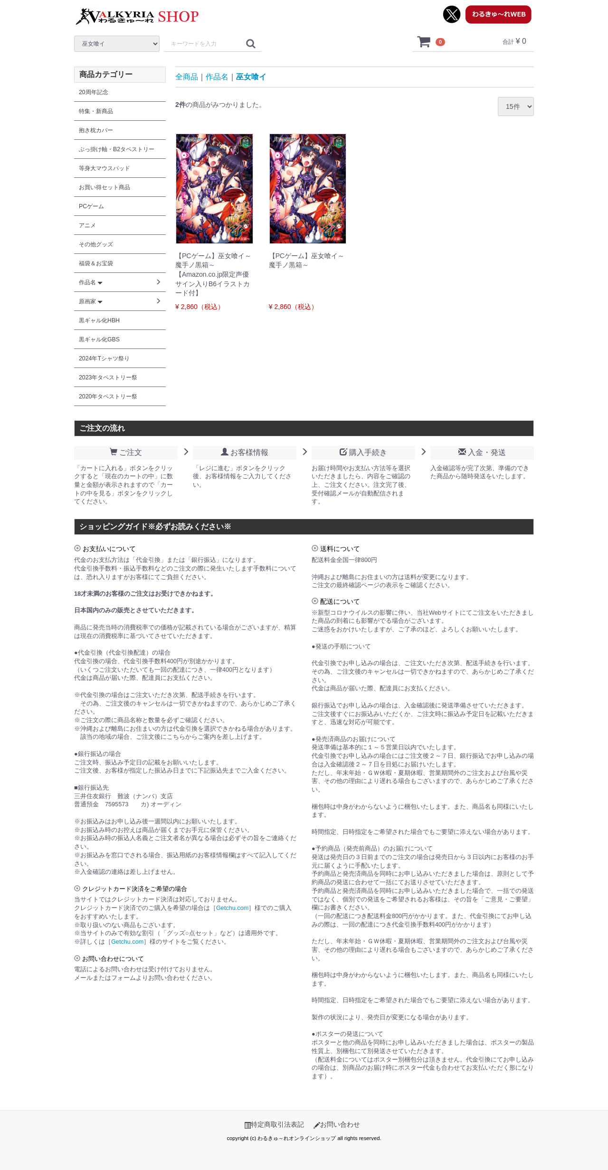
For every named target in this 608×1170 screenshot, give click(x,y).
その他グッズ (96, 244)
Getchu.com (232, 908)
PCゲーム (91, 206)
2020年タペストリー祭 (108, 396)
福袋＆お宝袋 (96, 263)
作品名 (217, 77)
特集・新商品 (96, 111)
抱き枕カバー (96, 130)
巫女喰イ (251, 77)
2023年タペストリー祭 (108, 377)
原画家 (91, 301)
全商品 (186, 77)
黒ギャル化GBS (99, 339)
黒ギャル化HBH (99, 320)
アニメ (87, 225)
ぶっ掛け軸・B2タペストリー (116, 149)
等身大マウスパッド (104, 168)
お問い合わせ (337, 1124)
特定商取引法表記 (274, 1124)
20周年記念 (93, 92)
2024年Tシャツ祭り (104, 358)
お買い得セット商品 (104, 187)
